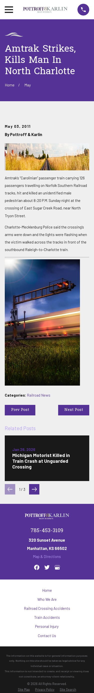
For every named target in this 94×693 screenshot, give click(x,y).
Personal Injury (47, 626)
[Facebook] (36, 567)
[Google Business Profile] (57, 567)
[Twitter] (47, 567)
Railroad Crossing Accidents (47, 608)
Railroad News (38, 395)
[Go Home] (10, 85)
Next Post (73, 410)
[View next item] (34, 489)
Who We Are (47, 599)
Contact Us (47, 635)
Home (47, 590)
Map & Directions (47, 556)
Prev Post (20, 410)
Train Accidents (47, 617)
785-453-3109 (47, 531)
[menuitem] (24, 689)
